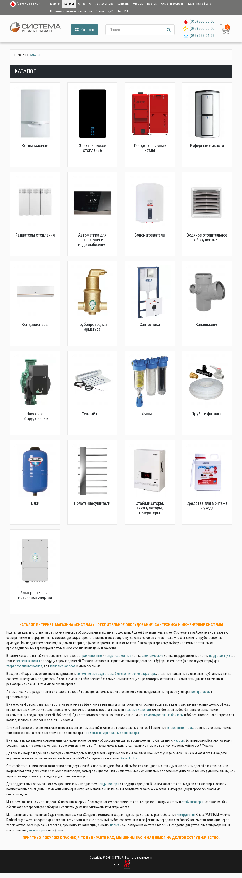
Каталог (69, 3)
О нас (81, 3)
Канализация (207, 324)
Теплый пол (92, 413)
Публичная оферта (199, 3)
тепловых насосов (63, 666)
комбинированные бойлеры (163, 715)
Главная (55, 3)
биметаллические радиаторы (135, 674)
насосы (179, 740)
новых (114, 825)
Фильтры (149, 413)
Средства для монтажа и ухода (206, 505)
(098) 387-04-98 (202, 35)
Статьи (100, 11)
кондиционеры (108, 784)
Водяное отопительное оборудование (207, 237)
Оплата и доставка (101, 3)
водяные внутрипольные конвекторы (112, 733)
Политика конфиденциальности (71, 11)
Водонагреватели (149, 235)
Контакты (123, 3)
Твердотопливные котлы (150, 148)
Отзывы (138, 3)
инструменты (186, 815)
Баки (35, 503)
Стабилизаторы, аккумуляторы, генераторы (150, 508)
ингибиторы (37, 830)
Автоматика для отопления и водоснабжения (92, 240)
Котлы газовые (35, 145)
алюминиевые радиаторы (95, 674)
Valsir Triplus (128, 758)
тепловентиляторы (180, 727)
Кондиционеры (35, 324)
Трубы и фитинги (207, 413)
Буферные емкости (207, 145)
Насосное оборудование (35, 416)
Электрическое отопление (92, 148)
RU (126, 11)
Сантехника (150, 324)
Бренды (152, 3)
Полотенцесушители (92, 503)
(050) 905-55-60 (202, 21)
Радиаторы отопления (35, 235)
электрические (152, 656)
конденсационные (118, 656)
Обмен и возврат (172, 3)
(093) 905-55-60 (202, 28)
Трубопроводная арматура (92, 327)
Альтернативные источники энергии (35, 595)
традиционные (91, 656)
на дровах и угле (220, 656)
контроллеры (200, 692)
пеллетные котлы (28, 661)
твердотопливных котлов (24, 666)
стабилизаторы (192, 802)
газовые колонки (137, 709)
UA (119, 11)
